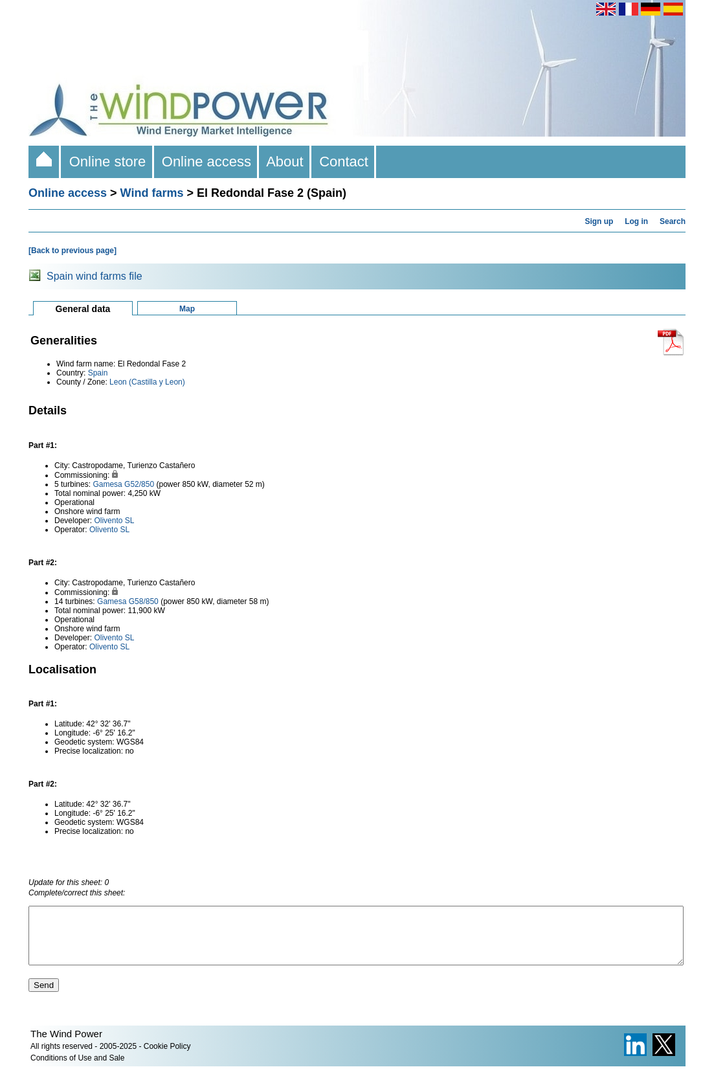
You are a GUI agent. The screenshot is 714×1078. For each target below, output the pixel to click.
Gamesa (107, 484)
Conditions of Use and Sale (77, 1069)
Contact (343, 161)
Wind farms (152, 192)
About (285, 161)
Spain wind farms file (94, 276)
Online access (207, 161)
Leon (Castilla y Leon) (147, 382)
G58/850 (144, 601)
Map (187, 308)
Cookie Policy (167, 1057)
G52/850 (139, 484)
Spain (98, 372)
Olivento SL (114, 520)
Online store (107, 161)
